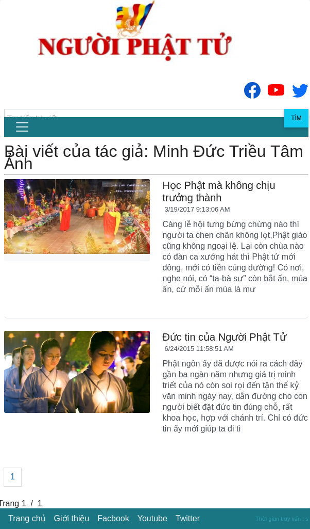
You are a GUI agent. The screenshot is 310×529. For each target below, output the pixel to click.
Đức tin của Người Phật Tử (224, 337)
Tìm (296, 118)
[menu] (22, 127)
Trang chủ (27, 518)
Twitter (188, 518)
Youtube (152, 518)
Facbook (113, 518)
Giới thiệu (72, 518)
